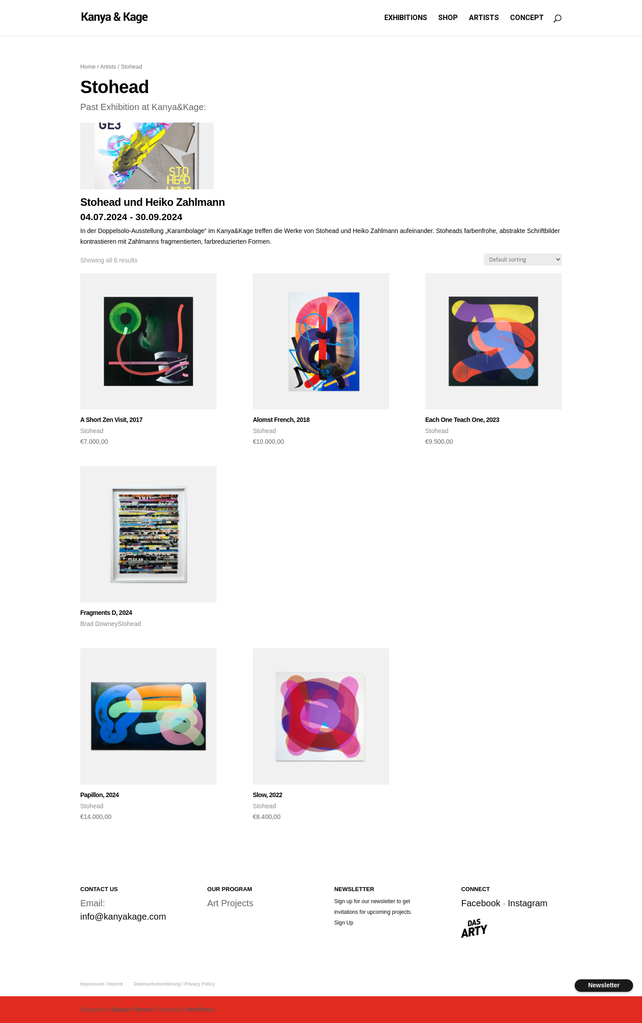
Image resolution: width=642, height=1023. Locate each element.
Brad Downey (99, 623)
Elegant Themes (131, 1010)
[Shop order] (523, 260)
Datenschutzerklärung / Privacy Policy (174, 984)
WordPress (201, 1010)
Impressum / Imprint (101, 984)
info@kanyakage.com (123, 916)
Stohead (91, 430)
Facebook (480, 903)
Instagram (527, 903)
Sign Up (344, 923)
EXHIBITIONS (405, 18)
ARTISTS (484, 18)
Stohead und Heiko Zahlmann (152, 202)
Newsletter (604, 985)
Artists (108, 66)
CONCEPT (527, 18)
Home (87, 66)
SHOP (448, 18)
